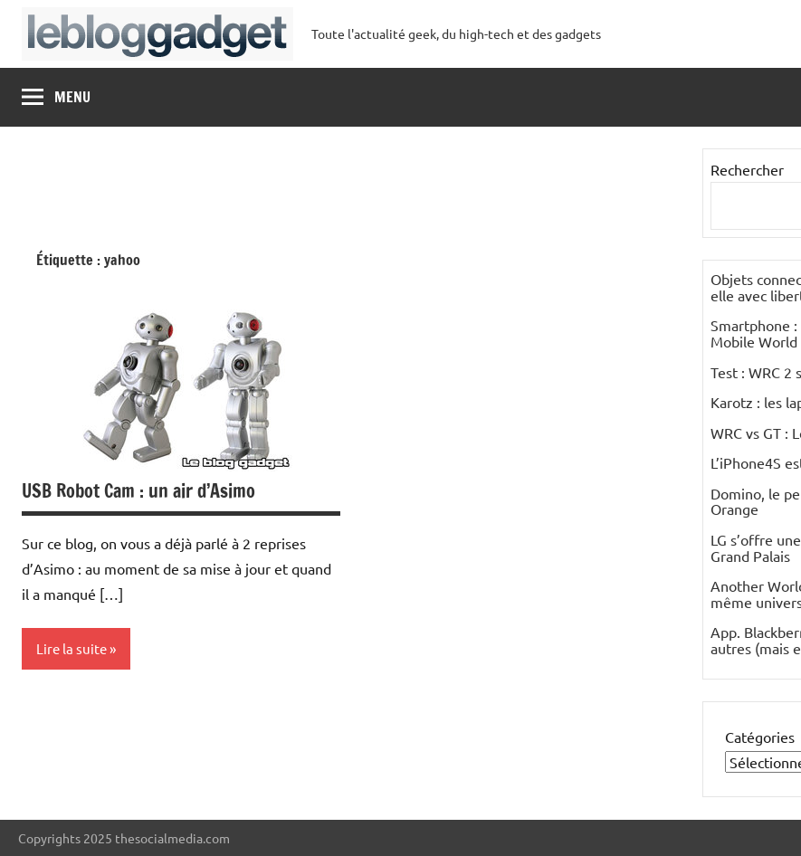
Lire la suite (71, 648)
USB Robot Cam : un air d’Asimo (138, 491)
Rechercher (747, 169)
